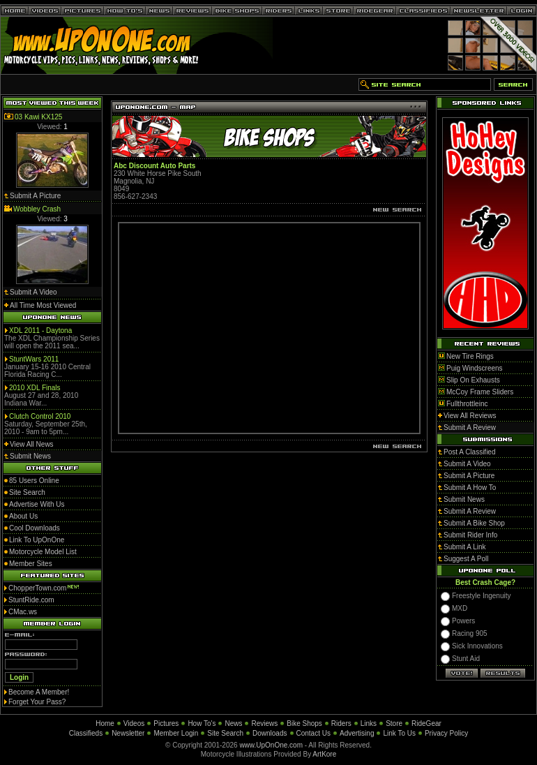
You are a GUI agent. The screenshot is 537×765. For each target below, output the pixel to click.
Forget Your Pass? (37, 702)
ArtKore (324, 754)
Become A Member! (38, 692)
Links (369, 723)
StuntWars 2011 (34, 359)
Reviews (264, 723)
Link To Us (399, 733)
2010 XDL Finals (35, 388)
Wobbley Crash (37, 209)
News (233, 723)
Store (394, 723)
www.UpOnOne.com (271, 745)
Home (105, 723)
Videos (133, 723)
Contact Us (313, 733)
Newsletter (128, 733)
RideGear (426, 723)
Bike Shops (304, 723)
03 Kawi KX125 (38, 117)
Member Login (175, 733)
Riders (341, 723)
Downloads (269, 733)
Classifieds (86, 733)
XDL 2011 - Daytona (40, 330)
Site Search (225, 733)
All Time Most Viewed (43, 305)
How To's (201, 723)
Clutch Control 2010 (39, 416)
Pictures (166, 723)
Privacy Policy (446, 733)
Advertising (357, 733)
